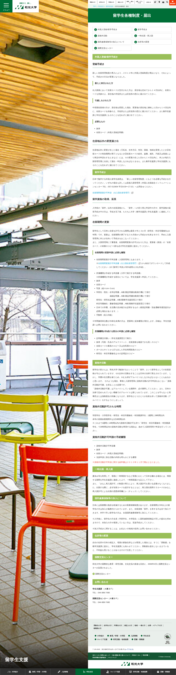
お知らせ (148, 2)
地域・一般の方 (130, 2)
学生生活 (101, 6)
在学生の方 (102, 2)
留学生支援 (109, 6)
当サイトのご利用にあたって (101, 655)
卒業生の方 (111, 2)
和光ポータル (136, 655)
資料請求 (172, 2)
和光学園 (145, 655)
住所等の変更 (143, 42)
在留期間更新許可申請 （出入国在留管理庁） (111, 193)
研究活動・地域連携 (120, 639)
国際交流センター (105, 48)
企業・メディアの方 (139, 2)
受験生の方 (92, 2)
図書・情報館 (139, 639)
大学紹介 (100, 636)
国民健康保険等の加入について (111, 42)
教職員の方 (97, 628)
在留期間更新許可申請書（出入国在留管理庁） (118, 263)
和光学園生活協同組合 (99, 657)
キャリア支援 (102, 639)
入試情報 (134, 636)
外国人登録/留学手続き (107, 29)
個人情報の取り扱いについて (121, 655)
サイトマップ (112, 657)
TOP (94, 6)
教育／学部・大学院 (117, 636)
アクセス (130, 649)
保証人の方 (120, 2)
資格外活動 (102, 36)
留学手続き (142, 29)
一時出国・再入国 (145, 36)
